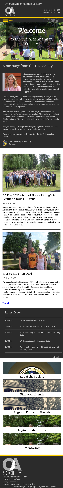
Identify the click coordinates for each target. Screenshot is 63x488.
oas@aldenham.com (52, 12)
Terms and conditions (11, 484)
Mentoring (32, 448)
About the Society (32, 376)
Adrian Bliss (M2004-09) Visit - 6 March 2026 (37, 326)
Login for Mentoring (32, 430)
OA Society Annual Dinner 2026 (32, 320)
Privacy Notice (29, 484)
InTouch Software (48, 487)
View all (6, 303)
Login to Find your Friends (32, 412)
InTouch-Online (16, 487)
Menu (11, 20)
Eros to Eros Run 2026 (17, 273)
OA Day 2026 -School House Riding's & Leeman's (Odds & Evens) (29, 197)
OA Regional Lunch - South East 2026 (35, 341)
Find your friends (32, 394)
